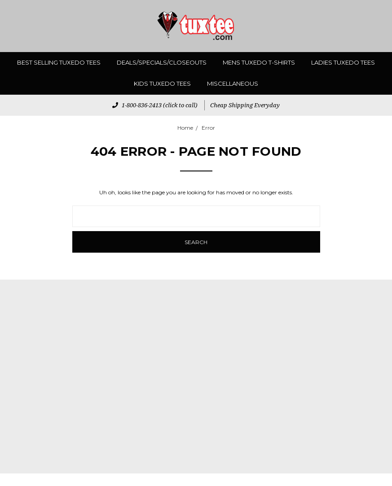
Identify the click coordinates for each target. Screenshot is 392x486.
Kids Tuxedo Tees (162, 83)
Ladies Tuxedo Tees (343, 62)
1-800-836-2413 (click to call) (155, 105)
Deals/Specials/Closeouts (162, 62)
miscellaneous (232, 83)
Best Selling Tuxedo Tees (59, 62)
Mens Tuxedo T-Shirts (259, 62)
